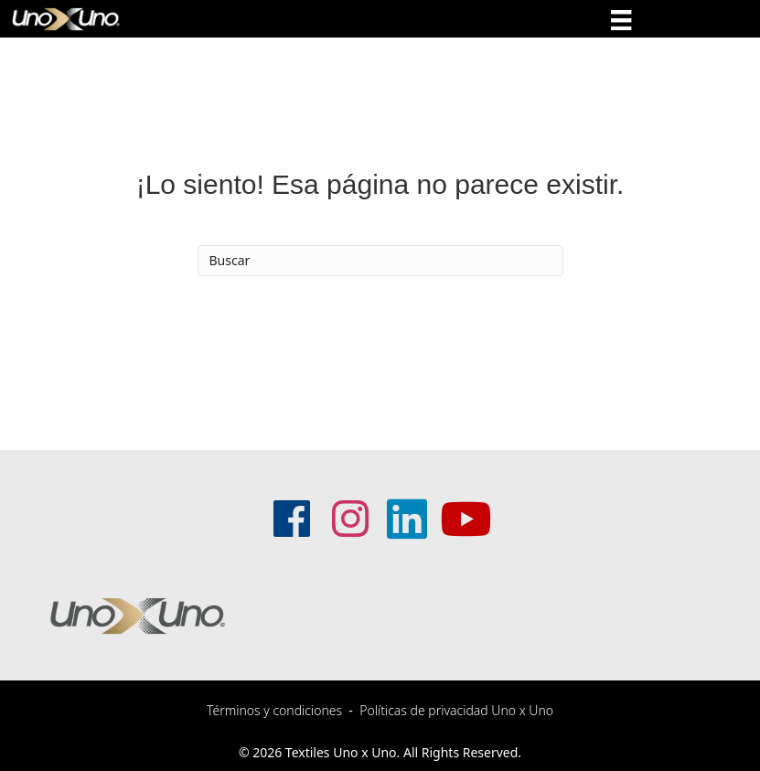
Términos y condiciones (274, 710)
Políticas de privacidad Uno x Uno (456, 710)
